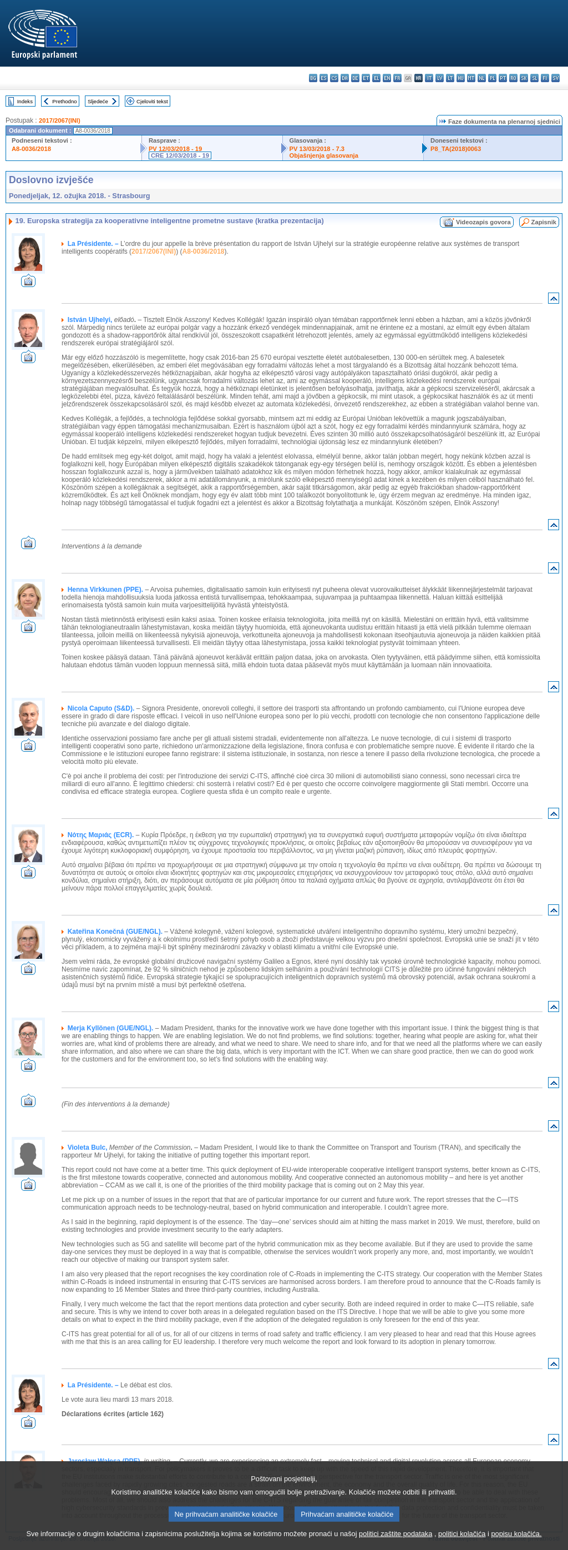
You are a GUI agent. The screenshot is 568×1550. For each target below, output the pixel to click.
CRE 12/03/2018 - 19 (180, 155)
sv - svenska (555, 78)
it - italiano (429, 78)
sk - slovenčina (524, 78)
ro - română (513, 78)
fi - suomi (545, 78)
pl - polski (492, 78)
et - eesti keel (366, 78)
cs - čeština (334, 78)
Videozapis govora (483, 222)
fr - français (397, 78)
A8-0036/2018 (31, 148)
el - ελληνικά (376, 78)
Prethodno (64, 101)
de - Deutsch (355, 78)
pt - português (503, 78)
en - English (387, 78)
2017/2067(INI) (59, 120)
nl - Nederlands (482, 78)
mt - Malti (471, 78)
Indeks (25, 101)
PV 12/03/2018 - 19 (175, 148)
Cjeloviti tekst (152, 101)
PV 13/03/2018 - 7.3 (317, 148)
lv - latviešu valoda (439, 78)
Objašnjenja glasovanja (324, 155)
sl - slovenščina (534, 78)
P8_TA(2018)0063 (455, 148)
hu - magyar (461, 78)
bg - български (313, 78)
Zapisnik (543, 222)
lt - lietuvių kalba (450, 78)
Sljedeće (98, 101)
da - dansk (345, 78)
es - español (324, 78)
